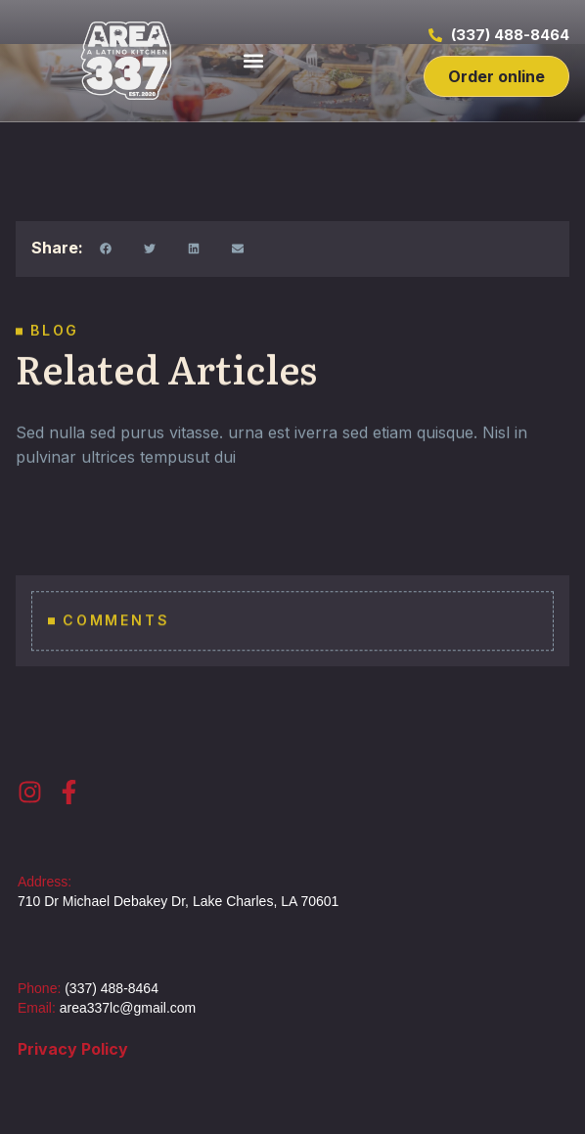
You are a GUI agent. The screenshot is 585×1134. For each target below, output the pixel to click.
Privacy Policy (73, 1049)
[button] (253, 61)
